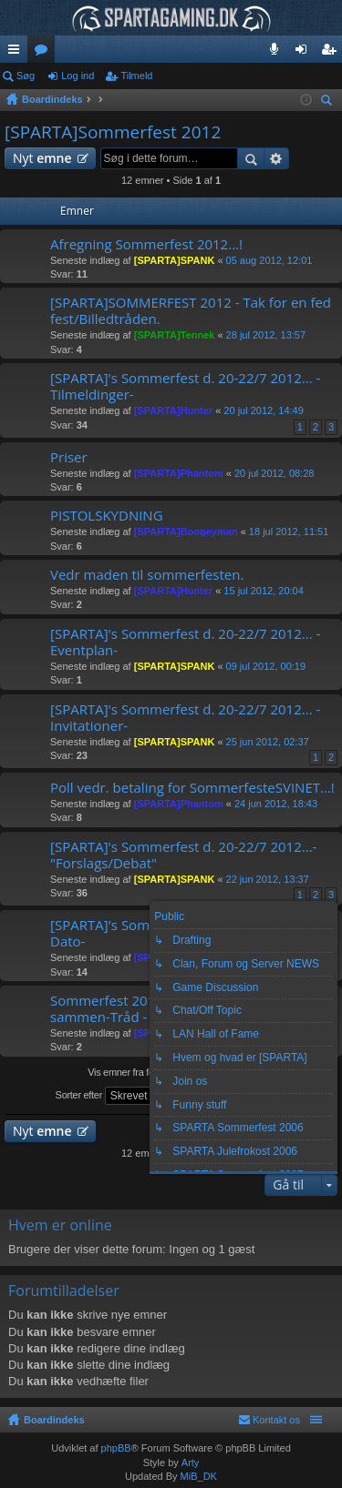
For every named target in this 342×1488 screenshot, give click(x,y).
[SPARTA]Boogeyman (186, 531)
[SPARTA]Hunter (173, 410)
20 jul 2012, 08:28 (274, 473)
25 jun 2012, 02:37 (267, 741)
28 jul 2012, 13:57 (266, 334)
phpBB (116, 1447)
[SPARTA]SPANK (174, 260)
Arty (190, 1462)
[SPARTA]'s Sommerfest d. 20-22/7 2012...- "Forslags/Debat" (183, 855)
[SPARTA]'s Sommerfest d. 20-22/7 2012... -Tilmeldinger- (185, 386)
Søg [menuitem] (329, 102)
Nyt (42, 158)
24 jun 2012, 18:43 (275, 803)
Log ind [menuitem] (305, 53)
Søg (25, 75)
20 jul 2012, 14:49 (263, 410)
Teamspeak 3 (277, 53)
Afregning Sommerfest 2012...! (146, 244)
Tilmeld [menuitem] (334, 53)
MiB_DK (197, 1476)
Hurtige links (17, 53)
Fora (45, 53)
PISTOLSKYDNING (106, 515)
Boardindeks (54, 1419)
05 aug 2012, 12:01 (269, 260)
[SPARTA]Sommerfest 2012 (113, 132)
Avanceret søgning (276, 158)
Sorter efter (114, 1096)
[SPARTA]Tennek (174, 334)
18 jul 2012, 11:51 (288, 531)
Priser (69, 457)
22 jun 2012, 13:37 (267, 879)
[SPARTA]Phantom (178, 473)
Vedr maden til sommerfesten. (147, 574)
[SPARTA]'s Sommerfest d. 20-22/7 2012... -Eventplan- (185, 642)
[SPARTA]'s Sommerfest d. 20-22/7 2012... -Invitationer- (185, 717)
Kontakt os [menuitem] (276, 1419)
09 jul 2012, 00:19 (266, 666)
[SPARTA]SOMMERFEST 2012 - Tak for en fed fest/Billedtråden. (190, 311)
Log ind (77, 75)
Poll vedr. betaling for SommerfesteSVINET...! (192, 787)
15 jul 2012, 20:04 (263, 590)
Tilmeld (136, 75)
